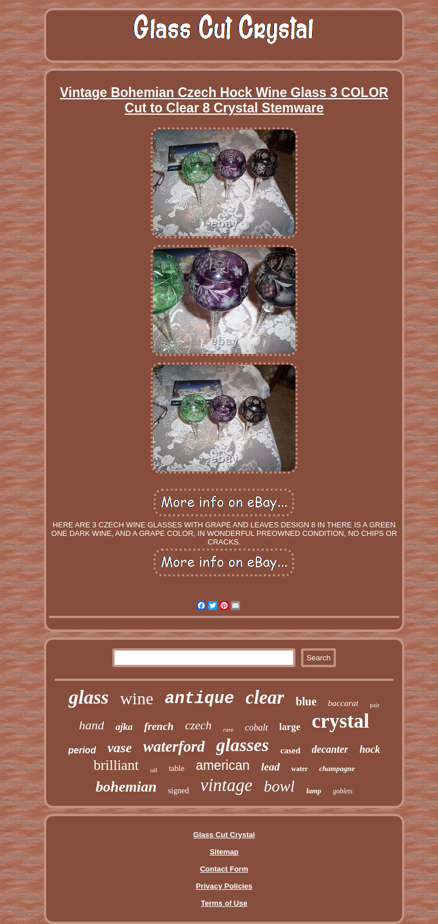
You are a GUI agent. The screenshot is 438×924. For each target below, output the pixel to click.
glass (88, 697)
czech (198, 725)
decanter (330, 749)
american (223, 765)
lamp (314, 790)
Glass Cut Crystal (224, 834)
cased (291, 750)
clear (265, 697)
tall (153, 770)
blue (306, 701)
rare (228, 729)
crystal (340, 721)
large (290, 726)
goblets (343, 791)
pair (374, 704)
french (159, 726)
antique (199, 698)
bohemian (126, 786)
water (299, 769)
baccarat (343, 703)
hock (369, 749)
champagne (337, 768)
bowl (278, 786)
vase (119, 747)
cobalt (256, 727)
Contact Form (224, 869)
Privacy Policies (224, 886)
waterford (174, 746)
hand (91, 725)
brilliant (116, 765)
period (82, 750)
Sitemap (224, 852)
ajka (123, 726)
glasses (242, 745)
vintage (226, 785)
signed (178, 790)
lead (270, 767)
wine (136, 698)
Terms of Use (224, 903)
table (176, 768)
